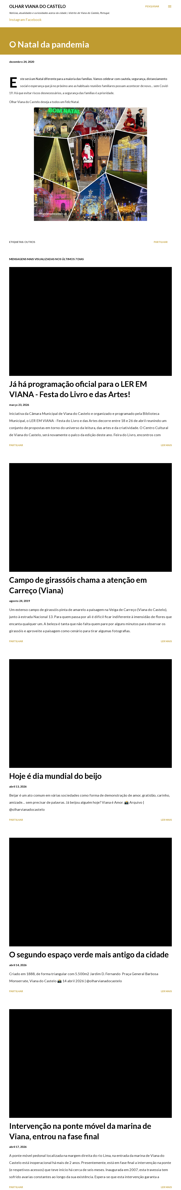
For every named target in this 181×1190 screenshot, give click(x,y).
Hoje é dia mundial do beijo (55, 775)
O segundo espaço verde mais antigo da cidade (89, 954)
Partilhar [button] (161, 241)
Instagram (17, 19)
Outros (29, 241)
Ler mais (166, 445)
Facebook (34, 19)
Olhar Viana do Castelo (37, 6)
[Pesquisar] (152, 6)
